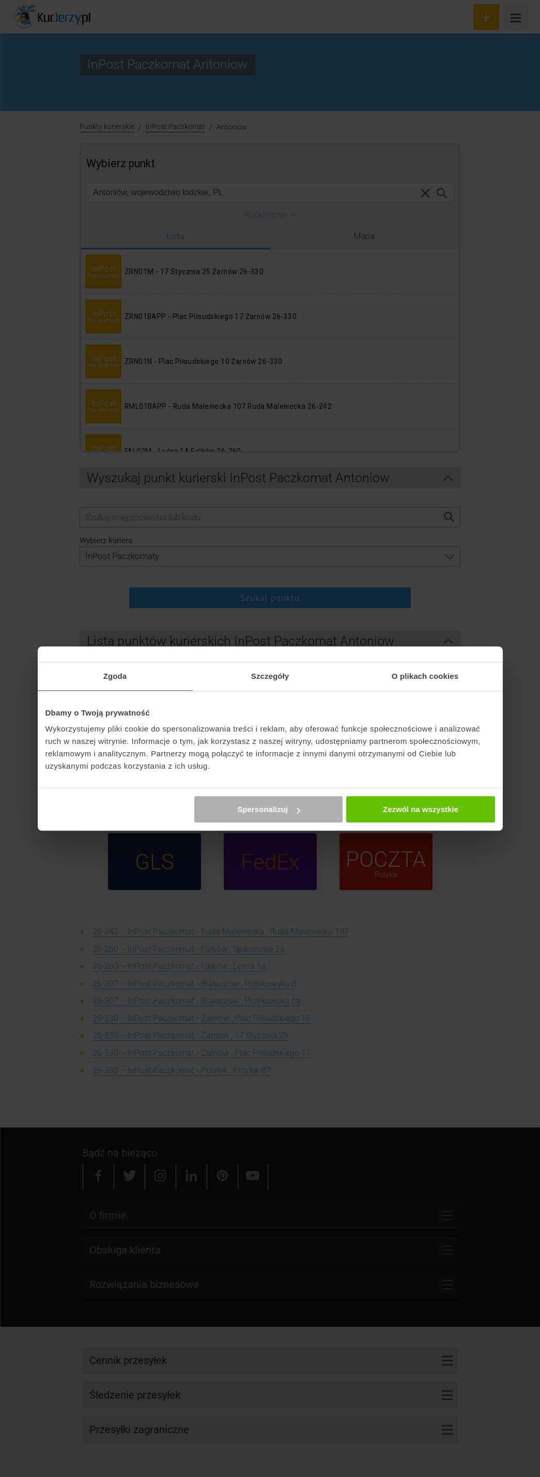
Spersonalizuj (268, 809)
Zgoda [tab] (115, 676)
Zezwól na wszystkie (420, 809)
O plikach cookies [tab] (425, 676)
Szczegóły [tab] (270, 676)
